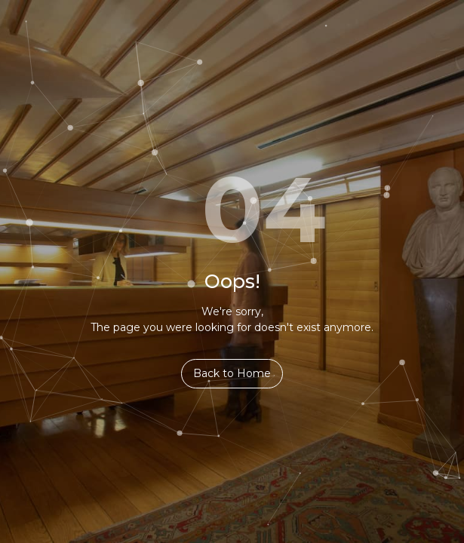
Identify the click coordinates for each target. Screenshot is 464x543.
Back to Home (232, 373)
